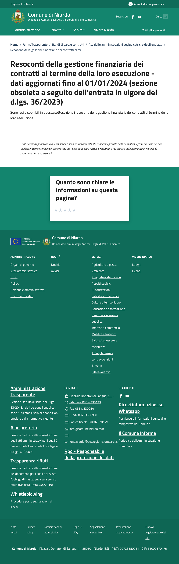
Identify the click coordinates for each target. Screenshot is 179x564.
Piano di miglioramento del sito (155, 532)
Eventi (136, 271)
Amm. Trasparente (35, 44)
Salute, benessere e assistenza (104, 343)
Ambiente (98, 271)
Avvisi (55, 271)
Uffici (13, 277)
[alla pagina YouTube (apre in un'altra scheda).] (132, 16)
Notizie (55, 264)
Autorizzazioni (101, 289)
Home (14, 44)
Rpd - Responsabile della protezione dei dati (89, 454)
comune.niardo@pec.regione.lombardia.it (89, 438)
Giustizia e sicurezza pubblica (105, 318)
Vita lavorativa (101, 372)
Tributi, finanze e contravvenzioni (102, 356)
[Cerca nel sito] (164, 16)
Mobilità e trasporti (104, 334)
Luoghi (136, 264)
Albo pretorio (23, 427)
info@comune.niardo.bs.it (84, 428)
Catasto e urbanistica (105, 296)
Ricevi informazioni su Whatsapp (141, 408)
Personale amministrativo (27, 289)
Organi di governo (22, 264)
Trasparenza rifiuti (29, 460)
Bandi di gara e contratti (68, 44)
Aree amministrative (23, 271)
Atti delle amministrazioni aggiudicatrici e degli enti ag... (125, 44)
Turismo (97, 365)
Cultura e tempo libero (106, 302)
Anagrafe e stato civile (106, 277)
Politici (14, 283)
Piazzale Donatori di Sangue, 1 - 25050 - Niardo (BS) (89, 395)
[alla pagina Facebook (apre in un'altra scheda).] (125, 16)
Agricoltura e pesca (104, 264)
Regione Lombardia (22, 4)
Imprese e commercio (106, 327)
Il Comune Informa (137, 433)
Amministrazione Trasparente (27, 391)
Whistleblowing (26, 494)
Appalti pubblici (101, 283)
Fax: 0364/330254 (79, 408)
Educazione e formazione (108, 308)
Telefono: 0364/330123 (83, 402)
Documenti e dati (21, 296)
